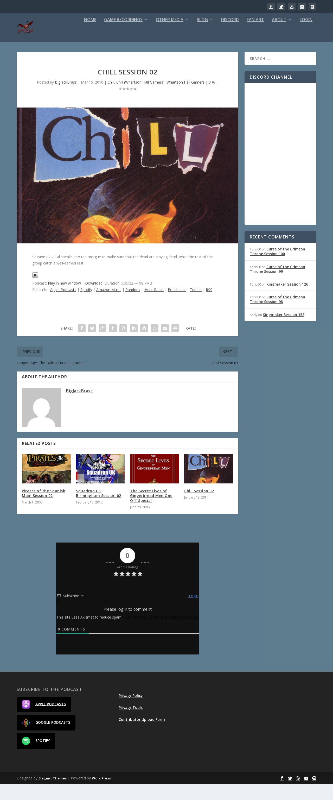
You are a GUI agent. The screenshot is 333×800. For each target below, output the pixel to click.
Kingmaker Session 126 (287, 300)
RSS (209, 305)
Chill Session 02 (199, 506)
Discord (230, 35)
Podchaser (177, 305)
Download (94, 299)
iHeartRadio (154, 305)
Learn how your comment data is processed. (161, 633)
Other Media (169, 35)
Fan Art (255, 35)
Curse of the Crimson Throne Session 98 (277, 315)
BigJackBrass (66, 98)
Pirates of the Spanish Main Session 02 (43, 509)
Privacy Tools (131, 723)
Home (90, 35)
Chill (110, 98)
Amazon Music (108, 305)
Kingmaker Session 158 (283, 330)
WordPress (101, 794)
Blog (202, 35)
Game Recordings (123, 35)
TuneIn (196, 305)
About (279, 35)
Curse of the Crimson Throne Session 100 (277, 267)
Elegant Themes (53, 794)
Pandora (132, 305)
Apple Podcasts (63, 305)
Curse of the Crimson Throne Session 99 (277, 285)
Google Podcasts (46, 738)
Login (306, 35)
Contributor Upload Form (142, 735)
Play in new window (64, 299)
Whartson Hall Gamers (185, 98)
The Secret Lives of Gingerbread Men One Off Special (151, 511)
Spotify (86, 305)
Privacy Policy (131, 711)
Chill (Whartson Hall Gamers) (140, 98)
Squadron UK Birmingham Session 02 (98, 509)
